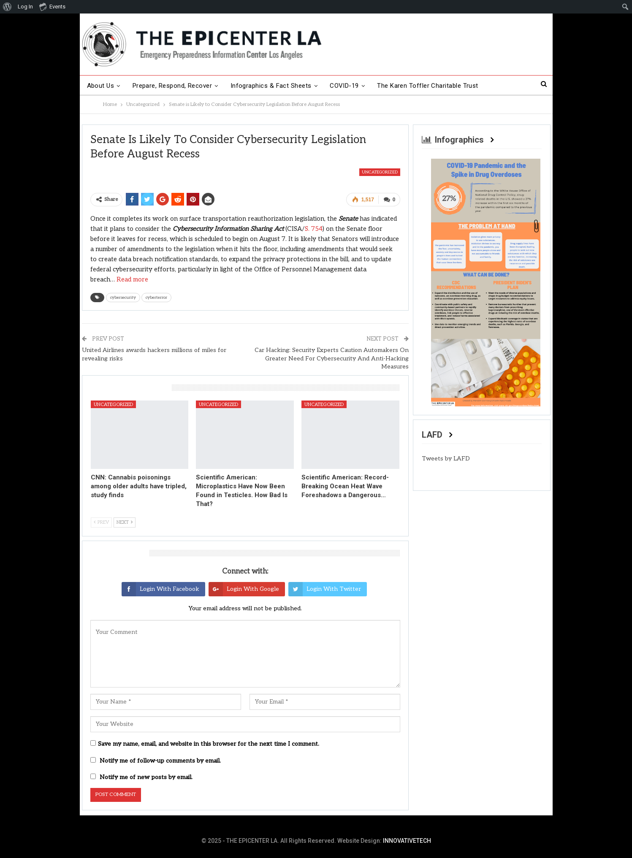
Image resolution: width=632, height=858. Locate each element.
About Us (100, 85)
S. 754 (314, 229)
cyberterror (156, 297)
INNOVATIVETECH (407, 840)
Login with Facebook (160, 589)
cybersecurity (123, 297)
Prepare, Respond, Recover (172, 85)
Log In (25, 6)
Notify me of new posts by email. (146, 777)
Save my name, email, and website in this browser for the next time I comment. (208, 743)
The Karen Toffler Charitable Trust (427, 85)
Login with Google (244, 589)
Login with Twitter (324, 589)
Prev (101, 522)
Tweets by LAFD (446, 458)
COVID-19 (344, 85)
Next (125, 522)
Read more (132, 279)
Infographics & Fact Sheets (271, 85)
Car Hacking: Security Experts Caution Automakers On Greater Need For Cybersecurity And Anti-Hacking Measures (332, 358)
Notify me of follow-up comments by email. (160, 760)
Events (52, 6)
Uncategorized (380, 172)
